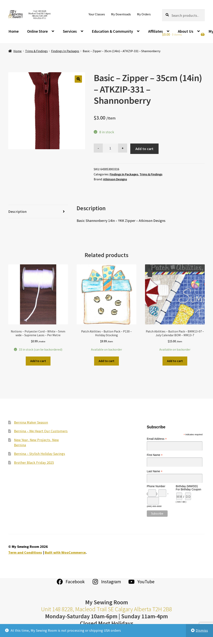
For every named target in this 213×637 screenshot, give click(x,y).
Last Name (155, 471)
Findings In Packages (65, 51)
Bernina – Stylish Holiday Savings (39, 453)
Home (13, 31)
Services (70, 31)
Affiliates (155, 31)
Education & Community (112, 31)
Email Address (157, 439)
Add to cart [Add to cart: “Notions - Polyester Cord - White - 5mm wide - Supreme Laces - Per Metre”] (38, 361)
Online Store (37, 31)
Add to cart (144, 148)
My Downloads (121, 14)
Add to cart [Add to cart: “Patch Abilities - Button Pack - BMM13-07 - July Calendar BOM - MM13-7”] (175, 361)
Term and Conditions (25, 552)
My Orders (144, 14)
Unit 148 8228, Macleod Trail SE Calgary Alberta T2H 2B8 (106, 609)
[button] (78, 79)
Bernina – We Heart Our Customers (41, 431)
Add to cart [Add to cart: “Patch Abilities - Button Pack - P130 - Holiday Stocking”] (106, 361)
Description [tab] (17, 211)
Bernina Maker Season (31, 422)
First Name (155, 455)
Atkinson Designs (115, 179)
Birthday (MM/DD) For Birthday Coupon (188, 488)
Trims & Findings (36, 51)
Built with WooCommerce (65, 552)
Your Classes (97, 14)
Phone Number (156, 486)
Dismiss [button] (202, 630)
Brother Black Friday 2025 (34, 462)
